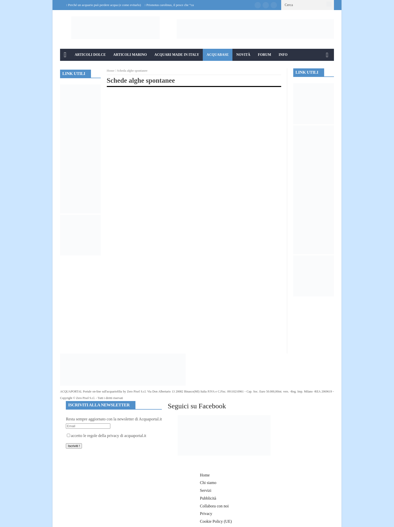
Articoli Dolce (90, 55)
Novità (243, 55)
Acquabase (218, 55)
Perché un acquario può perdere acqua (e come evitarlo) (104, 5)
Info (283, 55)
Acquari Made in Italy (177, 55)
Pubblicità (208, 498)
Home (111, 70)
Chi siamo (208, 482)
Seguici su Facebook (197, 406)
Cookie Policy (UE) (216, 521)
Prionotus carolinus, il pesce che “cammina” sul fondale (183, 5)
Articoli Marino (130, 55)
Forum (264, 55)
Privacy (206, 513)
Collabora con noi (214, 506)
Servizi (205, 490)
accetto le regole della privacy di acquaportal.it (106, 435)
